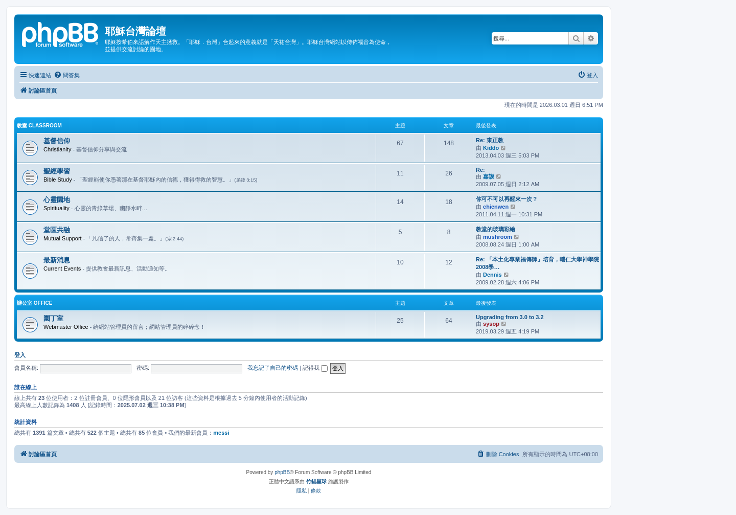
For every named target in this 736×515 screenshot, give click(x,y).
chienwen (496, 207)
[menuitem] (67, 75)
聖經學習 (56, 171)
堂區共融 (56, 230)
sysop (491, 324)
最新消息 (56, 260)
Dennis (492, 275)
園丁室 (53, 318)
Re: (480, 170)
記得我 (315, 368)
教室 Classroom (39, 125)
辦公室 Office (34, 303)
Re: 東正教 (489, 140)
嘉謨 (488, 176)
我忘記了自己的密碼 (272, 368)
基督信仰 (56, 141)
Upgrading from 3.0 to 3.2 (510, 317)
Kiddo (491, 148)
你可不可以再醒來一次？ (507, 199)
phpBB (282, 472)
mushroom (497, 237)
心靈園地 (56, 200)
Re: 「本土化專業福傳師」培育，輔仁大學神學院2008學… (537, 263)
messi (221, 433)
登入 (20, 355)
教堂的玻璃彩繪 (495, 229)
